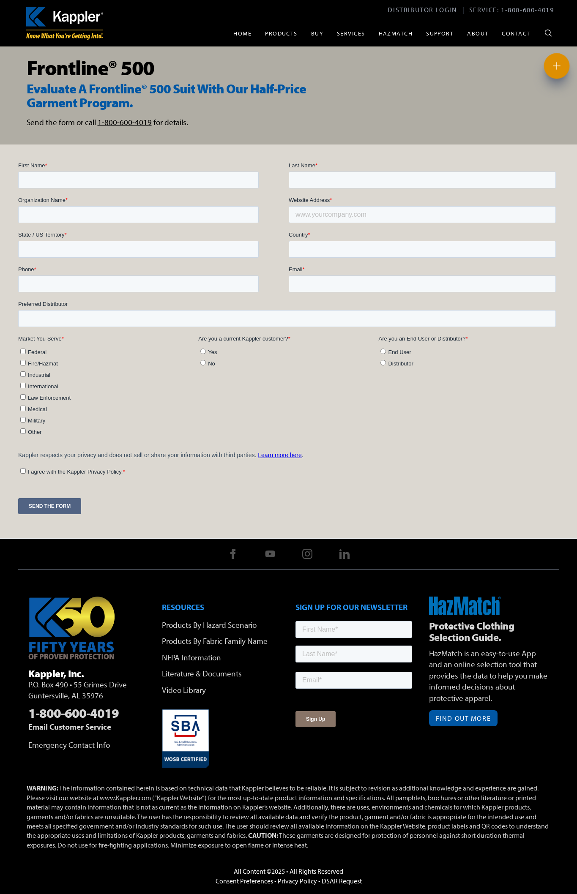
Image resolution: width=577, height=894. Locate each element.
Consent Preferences (244, 881)
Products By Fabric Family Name (215, 641)
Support (440, 33)
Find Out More (463, 718)
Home (242, 33)
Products (281, 33)
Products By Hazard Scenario (209, 625)
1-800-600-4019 (527, 9)
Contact (516, 33)
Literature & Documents (202, 673)
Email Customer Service (69, 727)
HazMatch (396, 33)
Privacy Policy (297, 881)
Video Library (184, 690)
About (477, 33)
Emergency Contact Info (69, 745)
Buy (317, 33)
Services (351, 33)
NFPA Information (191, 657)
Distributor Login (422, 9)
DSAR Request (342, 881)
